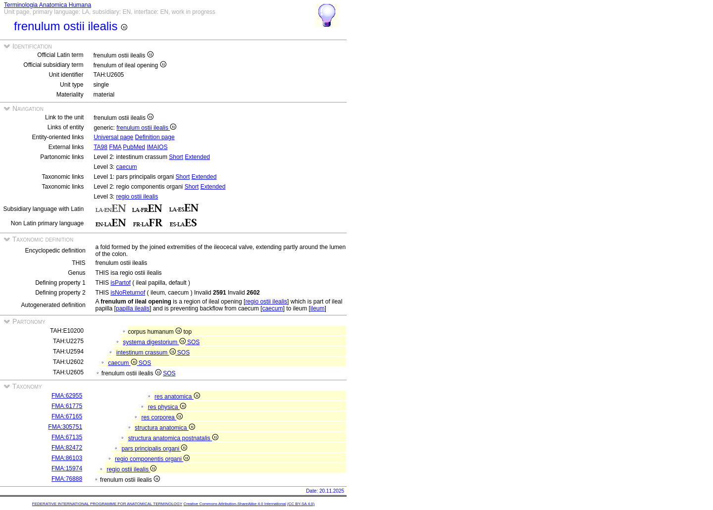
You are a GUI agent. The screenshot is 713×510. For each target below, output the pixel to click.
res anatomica (177, 396)
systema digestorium (155, 342)
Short (176, 156)
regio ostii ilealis (137, 196)
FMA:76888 (66, 478)
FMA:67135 (66, 437)
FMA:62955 (66, 395)
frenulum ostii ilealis (146, 127)
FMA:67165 (66, 416)
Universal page (113, 137)
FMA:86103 (66, 458)
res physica (167, 407)
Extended (197, 156)
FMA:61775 (66, 406)
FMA (115, 147)
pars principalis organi (154, 448)
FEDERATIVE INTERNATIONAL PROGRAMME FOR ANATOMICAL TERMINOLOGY (107, 504)
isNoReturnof (127, 292)
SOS (193, 342)
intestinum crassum (146, 352)
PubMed (134, 147)
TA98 (100, 147)
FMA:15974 (66, 468)
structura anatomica (165, 427)
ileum (317, 308)
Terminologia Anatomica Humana (47, 4)
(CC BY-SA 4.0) (300, 504)
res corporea (162, 417)
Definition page (155, 137)
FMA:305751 (65, 426)
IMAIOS (157, 147)
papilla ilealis (133, 308)
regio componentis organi (152, 459)
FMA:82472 (66, 447)
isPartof (120, 282)
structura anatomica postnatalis (173, 438)
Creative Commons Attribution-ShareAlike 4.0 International (234, 504)
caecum (126, 166)
